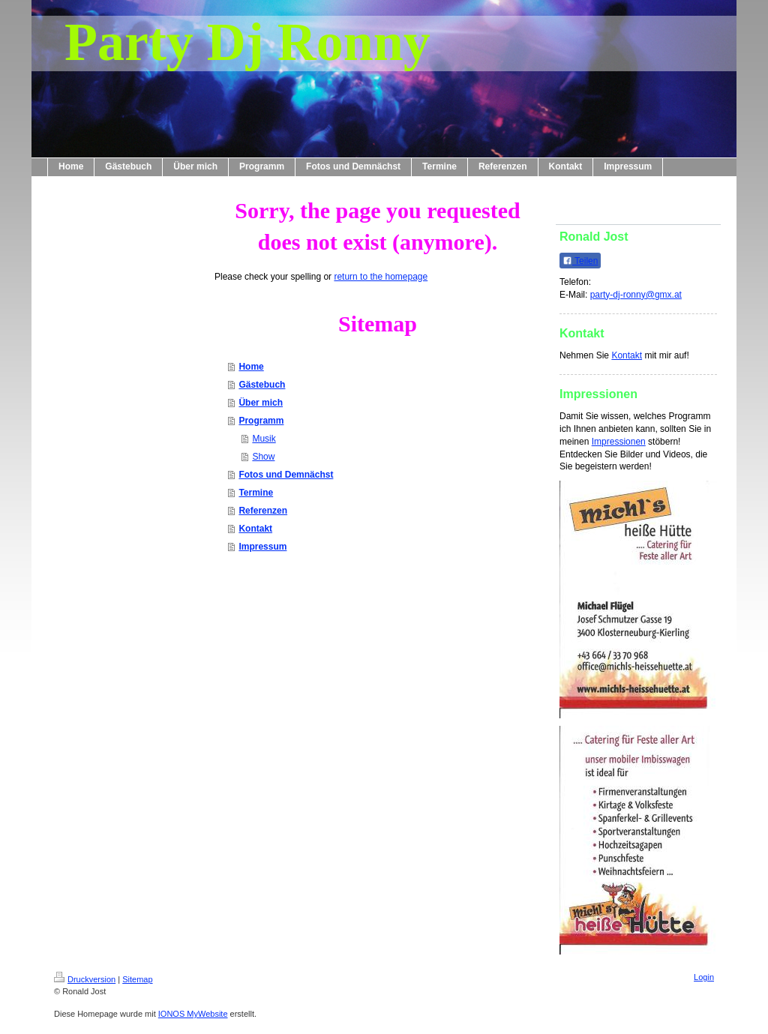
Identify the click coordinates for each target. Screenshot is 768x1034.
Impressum (262, 546)
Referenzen (262, 510)
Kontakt (255, 528)
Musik (263, 438)
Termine (255, 492)
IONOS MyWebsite (193, 1013)
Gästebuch (261, 384)
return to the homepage (381, 276)
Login (704, 977)
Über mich (260, 402)
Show (263, 456)
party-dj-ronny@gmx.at (636, 294)
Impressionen (619, 441)
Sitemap (137, 979)
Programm (261, 420)
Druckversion (85, 979)
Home (250, 366)
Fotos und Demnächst (285, 474)
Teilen (580, 261)
